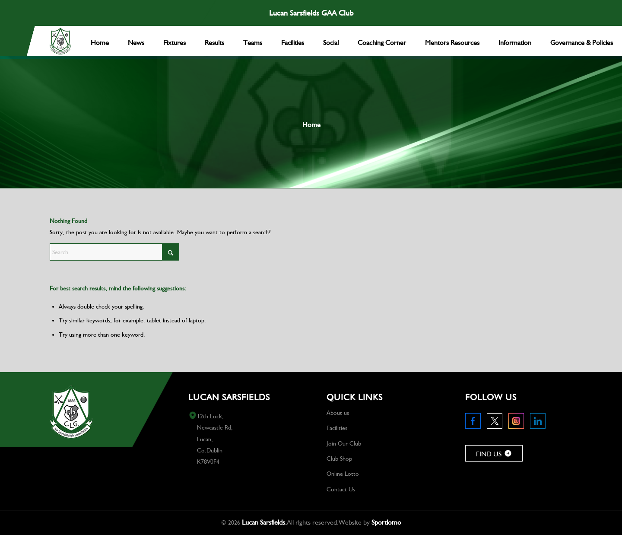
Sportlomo (386, 522)
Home (311, 125)
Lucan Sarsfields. (264, 522)
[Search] (114, 252)
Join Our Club (344, 443)
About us (338, 412)
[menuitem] (99, 40)
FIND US (494, 454)
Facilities (337, 427)
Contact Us (341, 489)
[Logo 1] (60, 41)
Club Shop (339, 458)
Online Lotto (343, 473)
